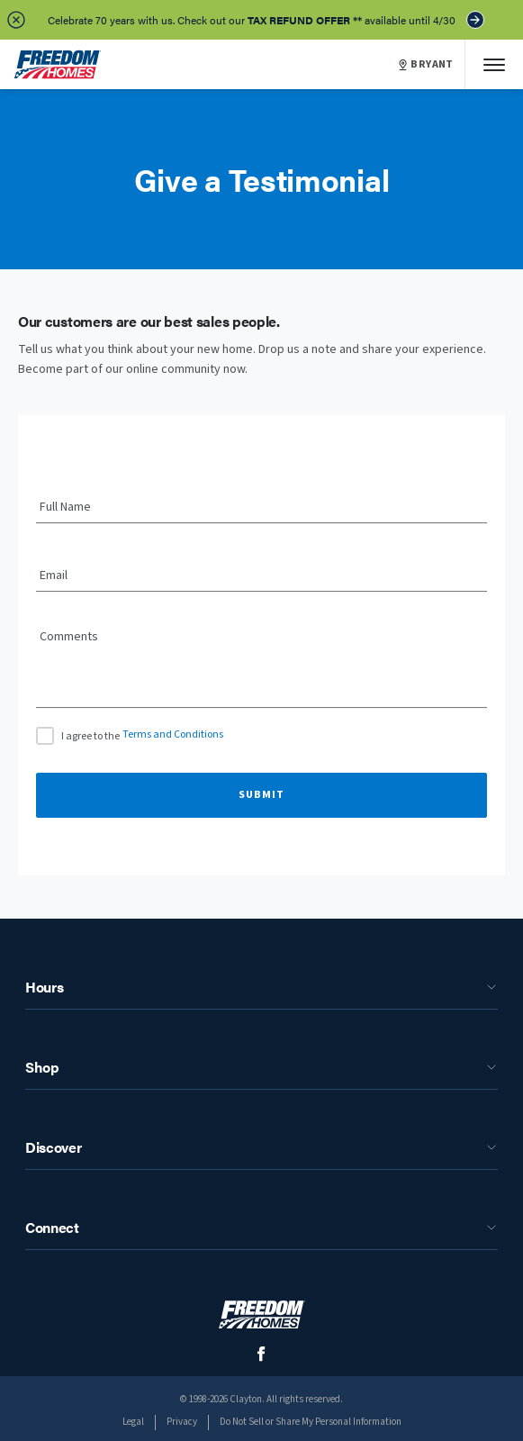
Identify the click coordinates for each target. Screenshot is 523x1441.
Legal (133, 1421)
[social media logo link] (261, 1354)
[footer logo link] (262, 1314)
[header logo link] (57, 64)
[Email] (261, 576)
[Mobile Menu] (494, 64)
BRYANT (426, 64)
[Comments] (261, 675)
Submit (261, 794)
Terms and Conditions (172, 734)
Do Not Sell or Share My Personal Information (310, 1421)
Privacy (182, 1421)
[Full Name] (261, 508)
